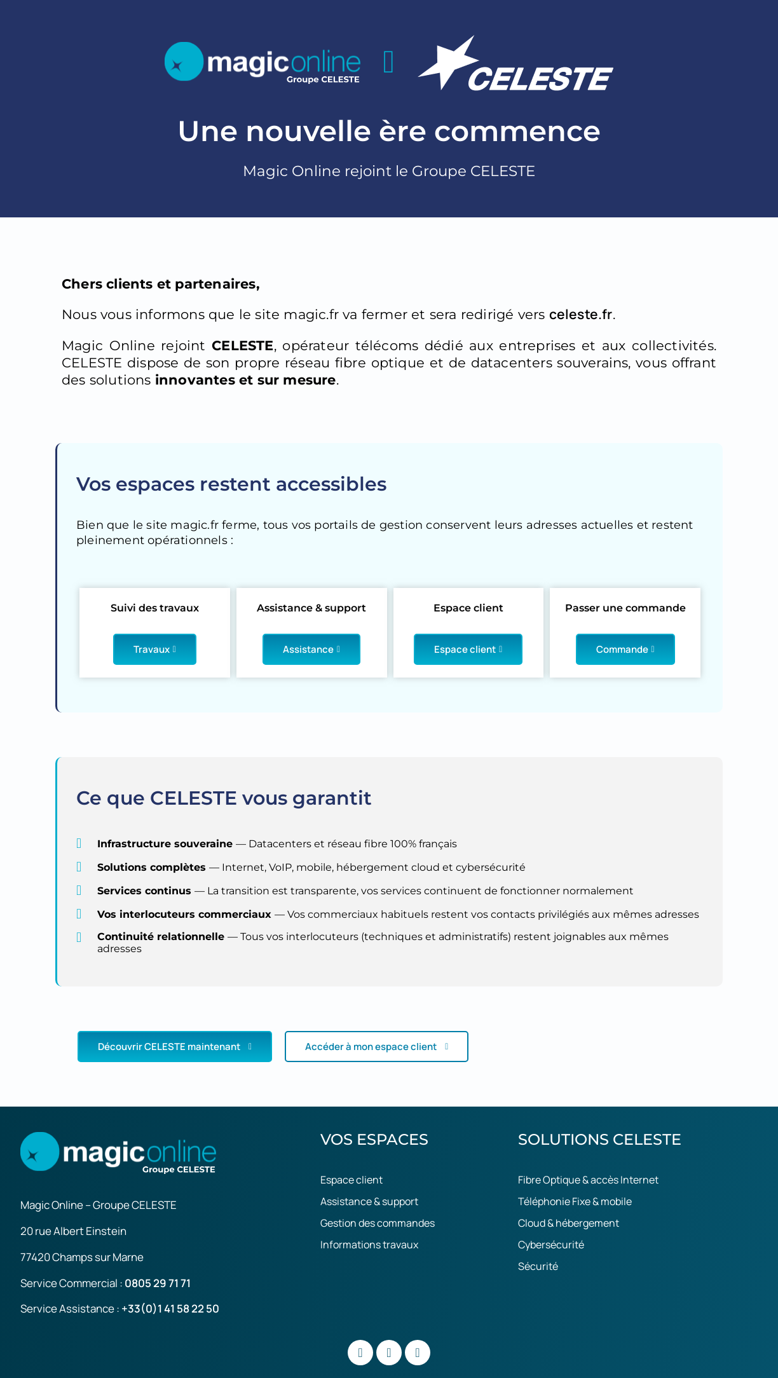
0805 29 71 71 (158, 1283)
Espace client (468, 649)
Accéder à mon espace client (376, 1046)
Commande (625, 649)
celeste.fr (581, 314)
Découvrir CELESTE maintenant (175, 1046)
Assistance (311, 649)
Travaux (154, 649)
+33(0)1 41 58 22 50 (170, 1308)
